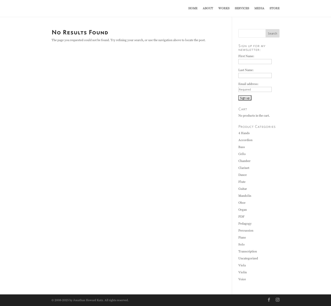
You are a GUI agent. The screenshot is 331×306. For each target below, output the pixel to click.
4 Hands (244, 133)
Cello (242, 154)
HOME (192, 8)
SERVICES (242, 8)
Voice (242, 279)
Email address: (248, 84)
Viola (242, 265)
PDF (241, 216)
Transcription (247, 251)
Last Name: (246, 70)
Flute (242, 182)
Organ (242, 210)
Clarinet (243, 168)
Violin (242, 272)
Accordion (245, 140)
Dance (242, 175)
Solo (241, 244)
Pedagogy (245, 223)
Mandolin (244, 196)
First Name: (246, 56)
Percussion (245, 230)
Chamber (244, 161)
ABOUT (208, 8)
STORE (274, 8)
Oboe (242, 203)
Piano (242, 237)
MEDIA (259, 8)
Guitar (242, 189)
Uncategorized (248, 258)
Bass (241, 147)
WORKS (223, 8)
